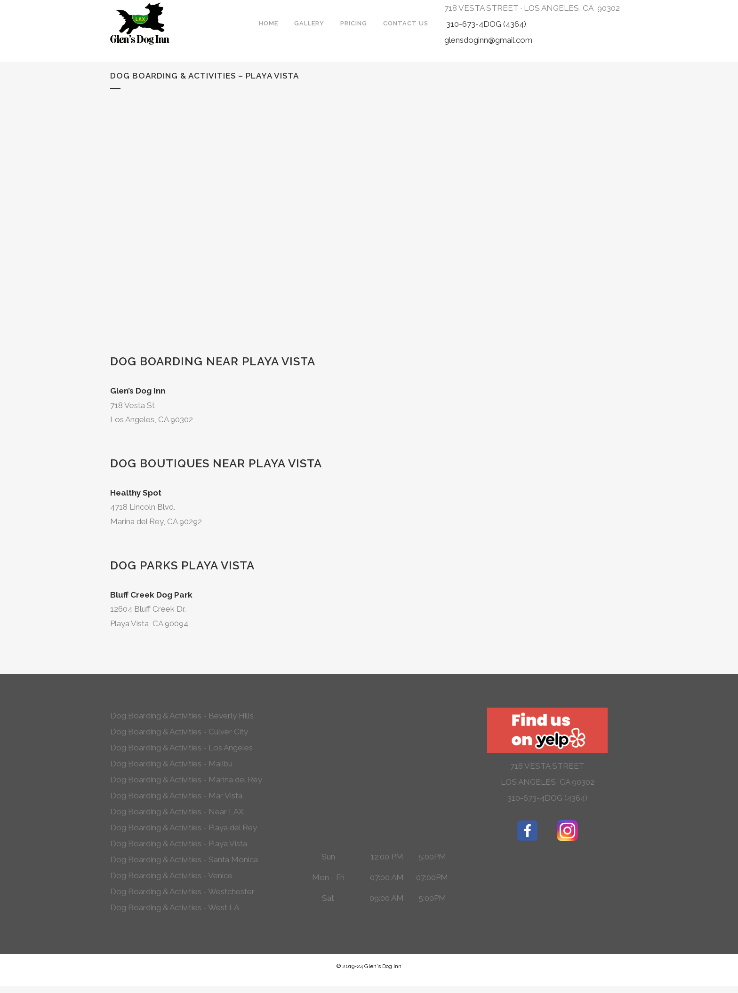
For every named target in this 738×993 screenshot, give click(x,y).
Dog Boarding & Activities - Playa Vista (178, 843)
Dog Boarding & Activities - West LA (174, 907)
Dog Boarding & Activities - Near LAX (177, 811)
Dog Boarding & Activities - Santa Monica (184, 859)
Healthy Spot (135, 492)
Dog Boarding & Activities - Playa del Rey (183, 827)
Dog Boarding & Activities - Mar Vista (176, 795)
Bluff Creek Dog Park (151, 594)
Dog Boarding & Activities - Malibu (171, 763)
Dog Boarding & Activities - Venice (171, 875)
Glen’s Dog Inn (137, 390)
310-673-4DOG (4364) (486, 24)
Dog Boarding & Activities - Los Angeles (181, 747)
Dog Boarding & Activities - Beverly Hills (182, 715)
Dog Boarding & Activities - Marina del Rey (186, 779)
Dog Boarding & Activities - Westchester (182, 891)
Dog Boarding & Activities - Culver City (179, 731)
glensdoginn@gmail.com (488, 40)
